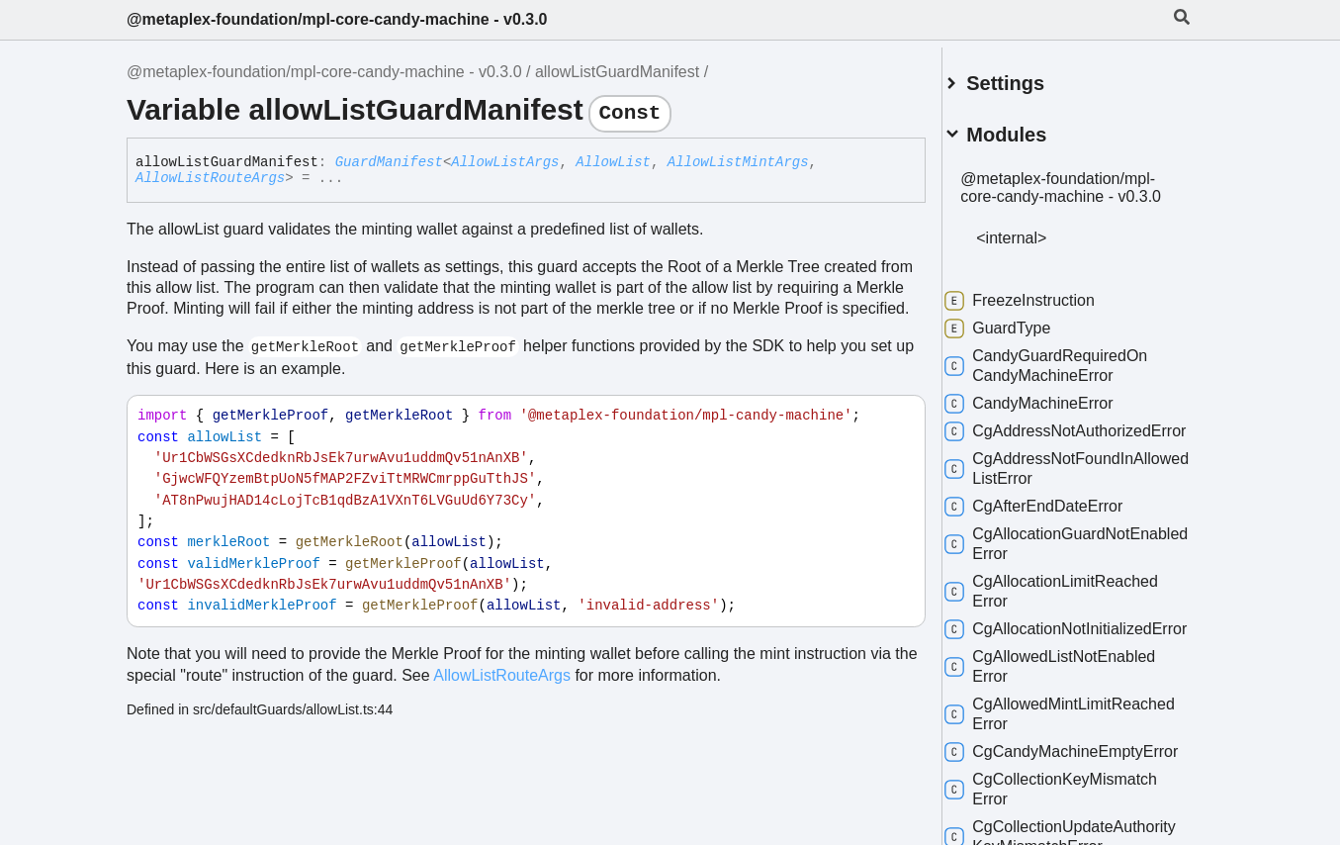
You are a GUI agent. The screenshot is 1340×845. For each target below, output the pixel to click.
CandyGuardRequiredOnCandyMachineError (1069, 375)
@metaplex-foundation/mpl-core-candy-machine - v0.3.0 (337, 19)
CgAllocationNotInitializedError (1071, 668)
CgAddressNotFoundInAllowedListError (1062, 498)
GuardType (1021, 338)
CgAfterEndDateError (1057, 536)
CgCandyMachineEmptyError (1067, 811)
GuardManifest (389, 162)
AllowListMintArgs (738, 162)
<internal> (1035, 247)
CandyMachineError (1052, 413)
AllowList (613, 162)
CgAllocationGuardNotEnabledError (1060, 573)
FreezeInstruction (1043, 311)
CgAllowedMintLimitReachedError (1051, 763)
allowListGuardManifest (617, 71)
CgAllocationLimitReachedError (1075, 621)
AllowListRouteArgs (210, 178)
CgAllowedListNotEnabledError (1073, 716)
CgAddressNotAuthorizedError (1071, 450)
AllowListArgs (505, 162)
